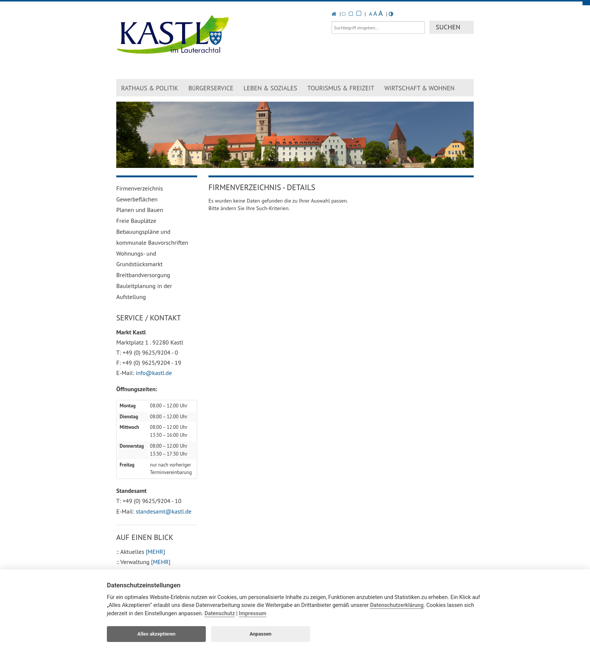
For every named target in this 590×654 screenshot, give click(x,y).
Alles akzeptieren (156, 634)
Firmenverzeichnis (139, 188)
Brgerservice (211, 88)
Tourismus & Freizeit (340, 88)
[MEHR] (155, 551)
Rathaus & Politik (149, 88)
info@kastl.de (154, 373)
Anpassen (260, 634)
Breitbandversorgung (143, 275)
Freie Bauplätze (136, 220)
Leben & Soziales (270, 88)
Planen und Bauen (139, 209)
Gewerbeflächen (137, 199)
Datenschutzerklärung (396, 605)
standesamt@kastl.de (164, 511)
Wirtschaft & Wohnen (419, 88)
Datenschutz (219, 613)
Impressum (252, 613)
